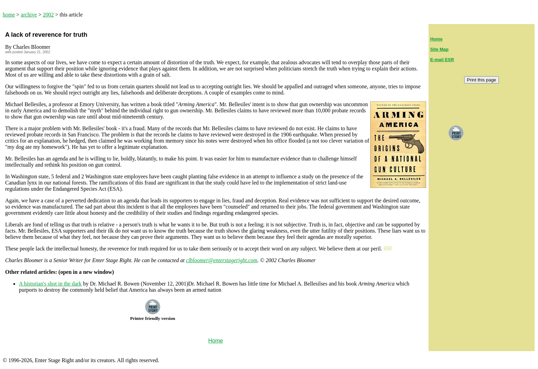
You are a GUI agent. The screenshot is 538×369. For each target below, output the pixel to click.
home (9, 15)
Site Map (439, 49)
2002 (48, 15)
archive (29, 15)
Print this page (481, 79)
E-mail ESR (442, 59)
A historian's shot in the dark (50, 284)
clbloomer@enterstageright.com (221, 260)
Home (436, 39)
